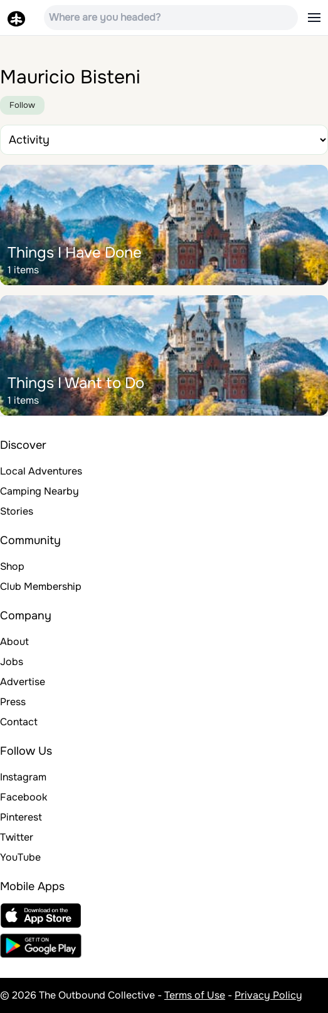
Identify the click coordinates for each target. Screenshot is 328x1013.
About (14, 641)
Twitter (16, 837)
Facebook (23, 797)
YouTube (20, 857)
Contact (19, 721)
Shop (12, 566)
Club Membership (41, 586)
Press (13, 701)
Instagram (23, 777)
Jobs (11, 661)
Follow (22, 105)
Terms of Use (194, 995)
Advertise (22, 681)
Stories (16, 511)
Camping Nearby (39, 491)
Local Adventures (41, 471)
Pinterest (21, 817)
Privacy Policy (268, 995)
